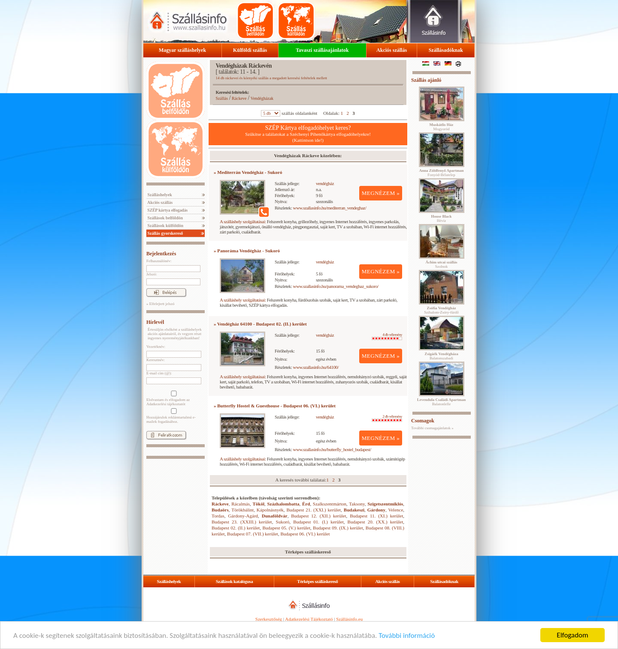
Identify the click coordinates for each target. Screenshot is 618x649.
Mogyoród (442, 127)
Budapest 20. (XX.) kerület (375, 521)
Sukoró (283, 521)
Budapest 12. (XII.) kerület (318, 515)
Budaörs (220, 509)
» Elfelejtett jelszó (160, 304)
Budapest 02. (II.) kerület (236, 527)
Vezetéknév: (155, 346)
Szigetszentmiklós (385, 503)
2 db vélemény (387, 418)
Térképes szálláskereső (317, 581)
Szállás (222, 98)
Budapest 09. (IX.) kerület (338, 527)
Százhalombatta (283, 503)
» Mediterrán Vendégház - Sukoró (248, 172)
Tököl (258, 503)
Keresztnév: (155, 360)
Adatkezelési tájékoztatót (165, 404)
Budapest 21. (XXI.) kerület (313, 509)
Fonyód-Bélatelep (441, 172)
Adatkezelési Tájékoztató (309, 619)
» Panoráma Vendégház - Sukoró (247, 250)
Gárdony (376, 509)
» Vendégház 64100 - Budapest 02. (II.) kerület (260, 323)
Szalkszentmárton (329, 503)
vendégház (325, 183)
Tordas (218, 515)
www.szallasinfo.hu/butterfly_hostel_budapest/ (332, 449)
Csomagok (422, 421)
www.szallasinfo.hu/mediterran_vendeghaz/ (330, 207)
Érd (306, 503)
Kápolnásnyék (270, 509)
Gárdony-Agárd (243, 515)
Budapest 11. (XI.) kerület (376, 515)
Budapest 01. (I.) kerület (318, 521)
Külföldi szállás (250, 50)
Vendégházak (262, 98)
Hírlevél (155, 322)
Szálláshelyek (159, 194)
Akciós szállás (391, 50)
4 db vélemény (387, 336)
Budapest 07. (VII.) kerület (252, 533)
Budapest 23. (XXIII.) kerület (242, 521)
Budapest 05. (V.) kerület (286, 527)
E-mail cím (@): (159, 373)
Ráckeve (239, 98)
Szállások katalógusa (234, 581)
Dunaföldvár (275, 515)
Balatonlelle (441, 402)
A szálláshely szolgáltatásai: (243, 221)
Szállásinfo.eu (349, 619)
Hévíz (441, 218)
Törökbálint (242, 509)
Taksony (356, 503)
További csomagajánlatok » (432, 428)
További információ (407, 635)
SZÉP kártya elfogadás (167, 210)
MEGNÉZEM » (381, 193)
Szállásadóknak (446, 50)
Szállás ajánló (426, 80)
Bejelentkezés (161, 254)
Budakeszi (354, 509)
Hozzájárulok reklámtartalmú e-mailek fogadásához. (173, 416)
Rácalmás (240, 503)
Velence (395, 509)
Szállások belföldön (164, 217)
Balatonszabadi (441, 356)
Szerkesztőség (268, 619)
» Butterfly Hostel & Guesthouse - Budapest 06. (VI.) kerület (275, 405)
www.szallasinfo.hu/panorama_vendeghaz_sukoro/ (336, 286)
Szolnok (441, 264)
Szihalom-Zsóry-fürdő (441, 310)
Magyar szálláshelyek (182, 50)
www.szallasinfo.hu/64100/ (316, 367)
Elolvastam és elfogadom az (173, 398)
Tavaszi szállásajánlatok (322, 50)
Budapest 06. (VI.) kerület (305, 533)
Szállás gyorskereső (164, 233)
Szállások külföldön (164, 225)
